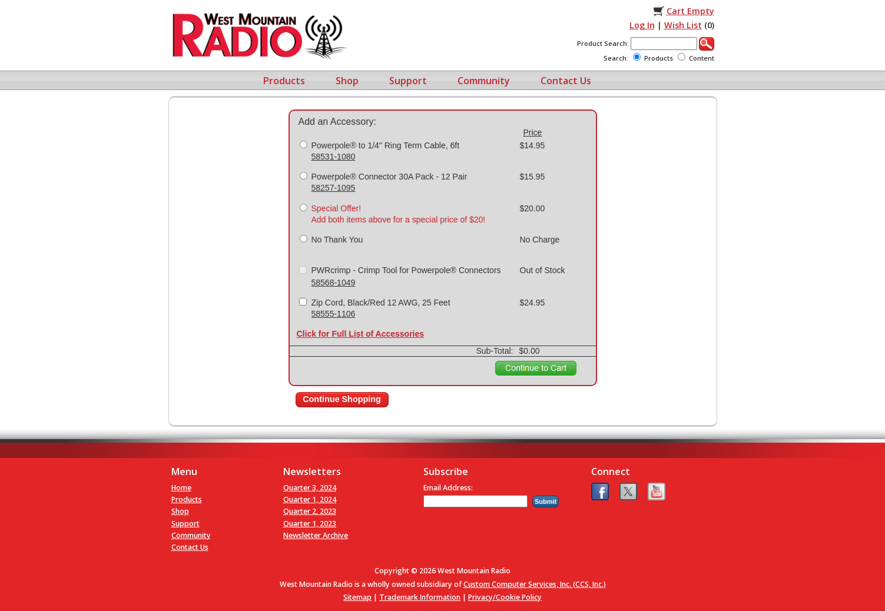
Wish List (683, 25)
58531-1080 (333, 156)
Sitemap (357, 597)
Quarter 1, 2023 (309, 524)
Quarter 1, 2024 (309, 499)
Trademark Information (419, 597)
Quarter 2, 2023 (309, 511)
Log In (642, 25)
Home (181, 488)
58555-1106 (333, 313)
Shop (347, 80)
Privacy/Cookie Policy (505, 597)
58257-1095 (333, 187)
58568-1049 (333, 282)
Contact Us (566, 80)
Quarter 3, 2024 (309, 488)
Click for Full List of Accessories (361, 333)
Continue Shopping (342, 399)
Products (284, 80)
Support (408, 80)
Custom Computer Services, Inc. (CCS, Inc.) (534, 584)
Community (484, 80)
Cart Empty (690, 10)
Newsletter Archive (315, 535)
